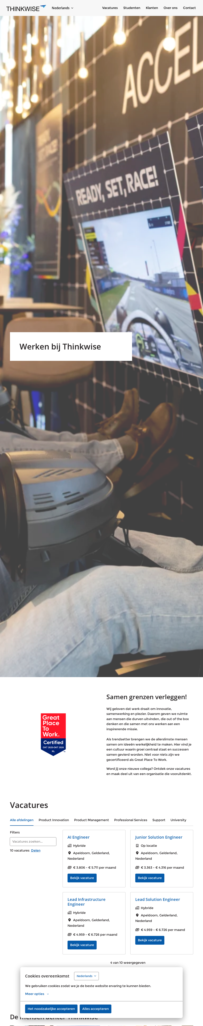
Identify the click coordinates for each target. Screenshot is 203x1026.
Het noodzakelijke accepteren (51, 1009)
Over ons (171, 8)
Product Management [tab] (91, 820)
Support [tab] (158, 820)
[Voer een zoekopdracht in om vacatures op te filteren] (33, 841)
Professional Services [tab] (130, 820)
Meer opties (37, 994)
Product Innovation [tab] (54, 820)
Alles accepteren (95, 1009)
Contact (189, 8)
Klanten (152, 8)
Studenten (131, 8)
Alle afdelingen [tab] (21, 820)
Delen (35, 850)
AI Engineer (79, 837)
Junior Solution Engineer (158, 837)
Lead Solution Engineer (157, 899)
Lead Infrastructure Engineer (87, 902)
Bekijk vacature (82, 878)
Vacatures (110, 8)
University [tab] (178, 820)
